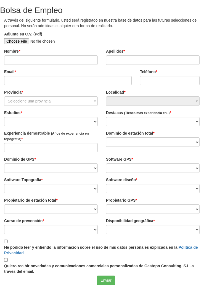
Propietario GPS (121, 200)
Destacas (137, 113)
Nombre (11, 51)
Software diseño (121, 180)
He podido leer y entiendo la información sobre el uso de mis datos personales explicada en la (101, 250)
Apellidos (114, 51)
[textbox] (49, 101)
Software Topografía (22, 180)
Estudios (12, 113)
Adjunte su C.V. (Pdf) (23, 34)
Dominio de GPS (19, 159)
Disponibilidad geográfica (129, 221)
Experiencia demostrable (46, 136)
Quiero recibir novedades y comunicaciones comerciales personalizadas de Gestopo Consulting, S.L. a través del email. (99, 269)
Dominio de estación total (129, 133)
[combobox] (51, 101)
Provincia (13, 92)
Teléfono (148, 72)
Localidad (115, 92)
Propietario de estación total (30, 200)
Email (9, 72)
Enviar (106, 280)
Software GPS (119, 159)
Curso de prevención (23, 221)
